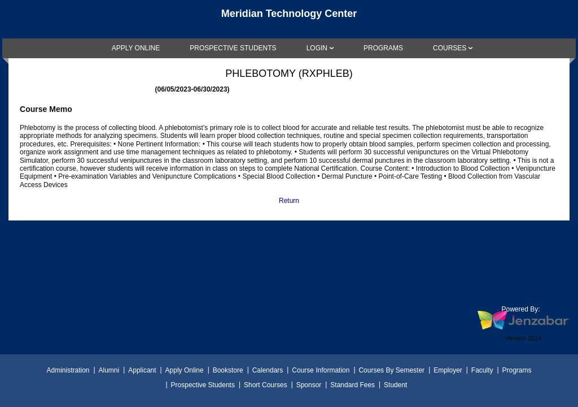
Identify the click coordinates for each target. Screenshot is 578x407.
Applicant (142, 370)
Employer (448, 370)
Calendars (267, 370)
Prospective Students (203, 385)
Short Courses (265, 385)
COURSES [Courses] (449, 48)
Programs (517, 370)
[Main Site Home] (289, 19)
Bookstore (228, 370)
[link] (136, 48)
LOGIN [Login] (316, 48)
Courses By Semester (391, 370)
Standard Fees (352, 385)
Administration (67, 370)
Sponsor (309, 385)
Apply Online (184, 370)
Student (395, 385)
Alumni (109, 370)
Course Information (320, 370)
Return (289, 201)
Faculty (482, 370)
